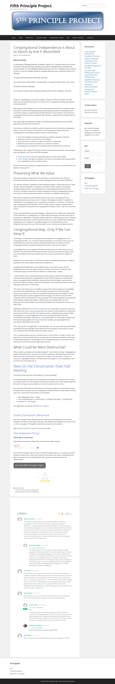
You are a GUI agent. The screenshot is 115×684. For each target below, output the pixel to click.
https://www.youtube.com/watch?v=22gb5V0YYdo (43, 630)
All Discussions (19, 488)
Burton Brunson (41, 548)
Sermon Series (92, 112)
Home (14, 38)
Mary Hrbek (39, 607)
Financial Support (16, 671)
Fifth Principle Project (31, 5)
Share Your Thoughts (92, 188)
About (21, 38)
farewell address (63, 267)
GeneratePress (69, 681)
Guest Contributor (78, 38)
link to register (44, 406)
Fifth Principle (22, 159)
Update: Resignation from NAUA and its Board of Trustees (92, 61)
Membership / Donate (57, 38)
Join (68, 38)
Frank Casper (33, 605)
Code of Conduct (42, 38)
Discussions (29, 38)
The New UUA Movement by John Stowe (91, 91)
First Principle (53, 165)
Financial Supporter (91, 186)
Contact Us (90, 38)
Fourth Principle (23, 157)
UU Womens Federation (39, 309)
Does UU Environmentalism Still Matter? (27, 490)
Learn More (95, 135)
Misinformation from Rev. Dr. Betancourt (27, 492)
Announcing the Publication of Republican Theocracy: (92, 54)
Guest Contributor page (27, 428)
